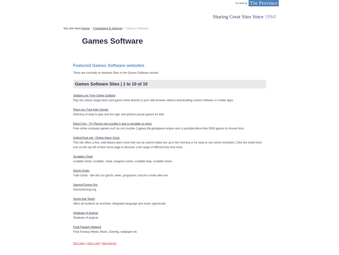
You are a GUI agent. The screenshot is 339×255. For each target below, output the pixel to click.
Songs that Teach (84, 199)
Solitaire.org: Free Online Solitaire (94, 95)
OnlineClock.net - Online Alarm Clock (96, 137)
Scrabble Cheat (83, 156)
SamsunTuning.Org (85, 184)
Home (85, 28)
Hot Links (79, 243)
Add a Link (93, 243)
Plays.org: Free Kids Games (91, 109)
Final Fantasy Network (87, 227)
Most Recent (109, 243)
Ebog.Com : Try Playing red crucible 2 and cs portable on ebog (112, 123)
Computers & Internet (107, 28)
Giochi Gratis (81, 170)
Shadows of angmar (85, 213)
